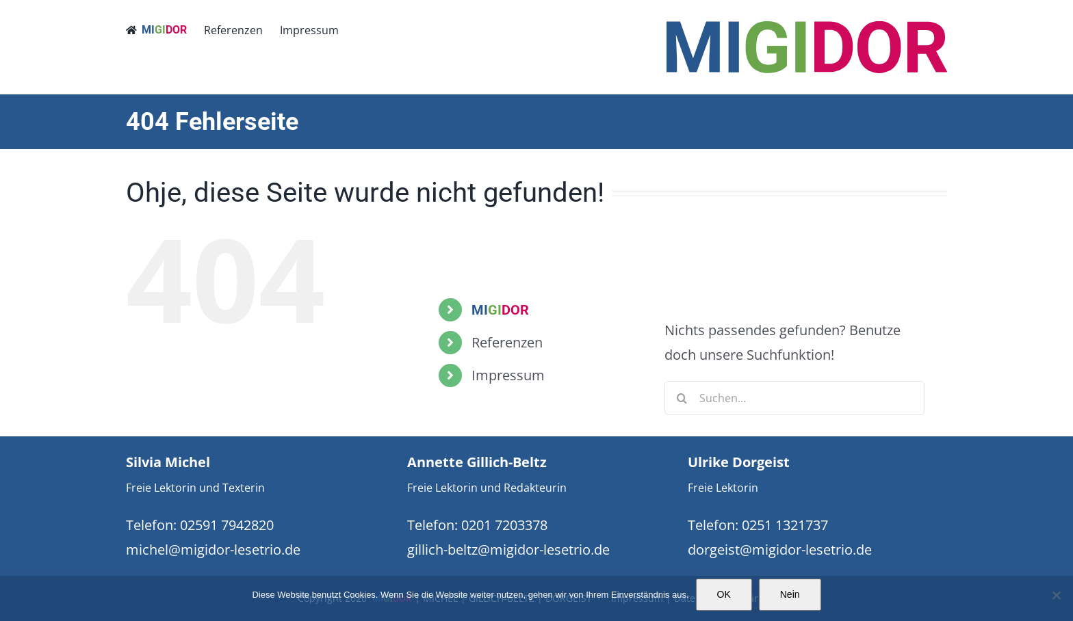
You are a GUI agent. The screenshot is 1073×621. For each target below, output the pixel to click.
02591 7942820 (227, 525)
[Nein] (1056, 595)
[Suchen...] (794, 398)
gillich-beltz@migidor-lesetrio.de (508, 549)
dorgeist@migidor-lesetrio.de (780, 549)
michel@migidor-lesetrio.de (213, 549)
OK (724, 594)
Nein (790, 594)
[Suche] (681, 398)
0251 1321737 (785, 525)
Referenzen (507, 342)
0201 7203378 (504, 525)
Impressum (508, 375)
